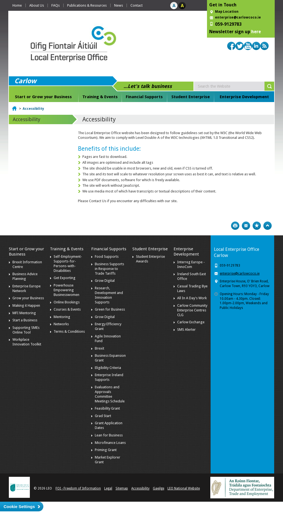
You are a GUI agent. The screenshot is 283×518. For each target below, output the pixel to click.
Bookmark (257, 226)
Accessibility (33, 109)
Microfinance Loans (110, 443)
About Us (36, 5)
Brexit (99, 348)
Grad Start (103, 416)
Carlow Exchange (191, 322)
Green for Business (110, 309)
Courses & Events (67, 309)
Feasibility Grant (107, 408)
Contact (136, 5)
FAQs (55, 5)
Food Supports (107, 256)
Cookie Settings (19, 506)
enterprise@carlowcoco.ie (238, 17)
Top (267, 226)
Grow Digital (105, 280)
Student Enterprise (190, 96)
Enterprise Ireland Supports (109, 377)
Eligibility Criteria (108, 368)
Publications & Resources (87, 5)
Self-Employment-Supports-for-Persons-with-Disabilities (68, 263)
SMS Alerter (186, 329)
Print (235, 226)
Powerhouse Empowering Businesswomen (66, 290)
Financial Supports (144, 96)
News (118, 5)
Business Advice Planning (25, 276)
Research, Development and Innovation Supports (109, 295)
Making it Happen (26, 305)
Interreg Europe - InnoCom (191, 264)
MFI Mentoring (24, 313)
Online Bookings (67, 302)
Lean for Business (109, 435)
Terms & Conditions (69, 331)
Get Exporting (64, 278)
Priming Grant (106, 450)
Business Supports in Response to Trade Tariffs (109, 268)
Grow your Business (28, 298)
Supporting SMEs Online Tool (26, 330)
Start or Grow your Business (43, 96)
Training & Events (100, 96)
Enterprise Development (244, 96)
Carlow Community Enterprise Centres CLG (192, 310)
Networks (61, 324)
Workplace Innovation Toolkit (26, 341)
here (256, 31)
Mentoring (62, 317)
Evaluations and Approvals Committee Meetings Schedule (110, 394)
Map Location (227, 12)
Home (17, 5)
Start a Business (24, 320)
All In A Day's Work (192, 298)
